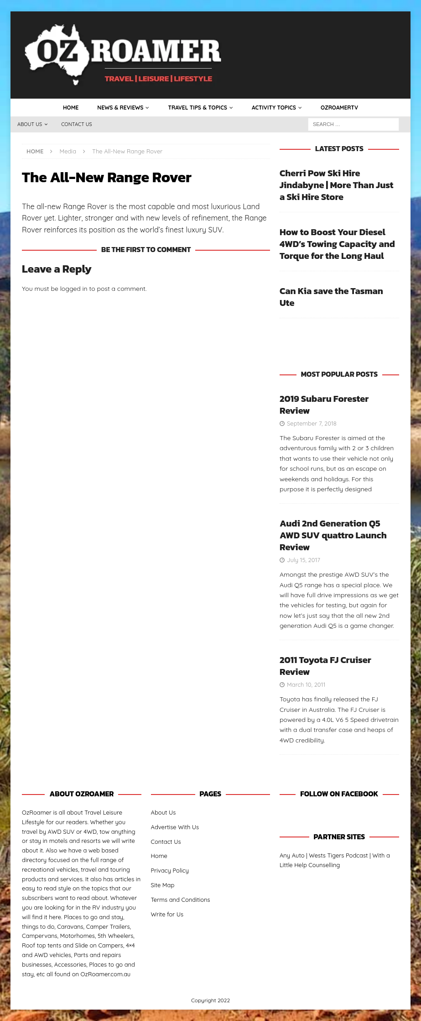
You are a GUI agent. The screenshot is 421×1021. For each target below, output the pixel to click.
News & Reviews (120, 107)
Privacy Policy (170, 870)
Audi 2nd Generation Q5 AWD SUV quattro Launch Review (333, 535)
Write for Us (167, 914)
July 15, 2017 (303, 559)
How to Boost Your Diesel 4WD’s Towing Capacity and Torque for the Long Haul (337, 244)
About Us (29, 124)
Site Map (163, 885)
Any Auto (292, 855)
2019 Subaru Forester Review (324, 404)
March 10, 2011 (306, 684)
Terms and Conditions (180, 899)
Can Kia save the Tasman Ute (331, 297)
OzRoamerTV (339, 107)
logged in (74, 288)
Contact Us (76, 124)
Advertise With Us (175, 827)
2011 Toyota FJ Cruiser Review (325, 666)
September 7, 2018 (312, 423)
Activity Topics (274, 107)
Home (70, 107)
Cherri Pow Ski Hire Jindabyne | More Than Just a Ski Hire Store (336, 185)
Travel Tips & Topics (197, 107)
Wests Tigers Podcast (338, 855)
